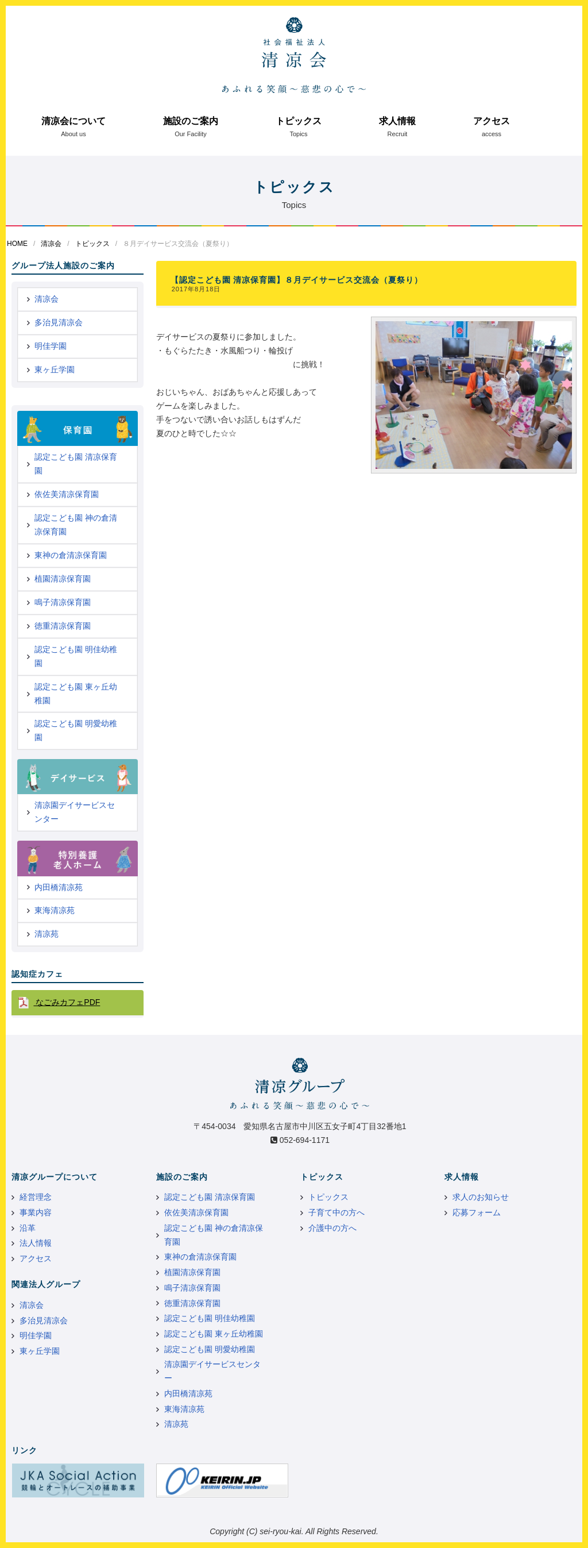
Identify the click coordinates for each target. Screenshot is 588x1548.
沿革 (28, 1228)
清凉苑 (46, 933)
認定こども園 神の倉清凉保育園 (75, 524)
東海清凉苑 (54, 910)
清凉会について (73, 121)
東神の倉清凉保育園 (70, 555)
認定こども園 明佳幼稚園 (75, 656)
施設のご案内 (190, 121)
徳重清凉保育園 (62, 625)
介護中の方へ (332, 1228)
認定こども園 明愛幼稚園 (75, 730)
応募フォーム (476, 1212)
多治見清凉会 (58, 322)
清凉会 (51, 244)
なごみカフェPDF (66, 1002)
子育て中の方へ (336, 1212)
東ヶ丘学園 (54, 369)
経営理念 (36, 1197)
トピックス (299, 121)
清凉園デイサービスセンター (74, 811)
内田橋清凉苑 (58, 887)
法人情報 (36, 1242)
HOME (17, 244)
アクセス (491, 121)
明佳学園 (50, 346)
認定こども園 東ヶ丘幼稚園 (75, 693)
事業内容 (36, 1212)
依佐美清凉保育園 (66, 494)
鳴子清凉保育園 (62, 602)
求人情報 (397, 121)
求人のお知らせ (480, 1197)
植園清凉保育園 (62, 578)
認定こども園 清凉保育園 (75, 463)
